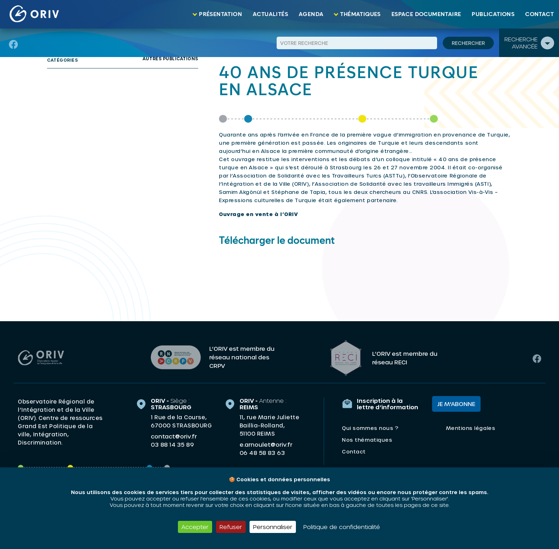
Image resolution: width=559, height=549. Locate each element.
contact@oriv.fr (174, 435)
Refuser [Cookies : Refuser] (231, 526)
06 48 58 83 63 (262, 451)
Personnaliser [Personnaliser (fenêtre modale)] (272, 526)
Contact (539, 14)
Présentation (220, 14)
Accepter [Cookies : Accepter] (195, 526)
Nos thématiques (367, 439)
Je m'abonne (456, 402)
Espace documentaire (426, 14)
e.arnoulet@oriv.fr (266, 443)
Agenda (311, 14)
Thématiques (360, 14)
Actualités (270, 14)
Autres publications (170, 58)
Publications (493, 14)
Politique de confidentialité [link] (341, 526)
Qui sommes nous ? (370, 427)
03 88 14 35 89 (172, 443)
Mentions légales (470, 427)
